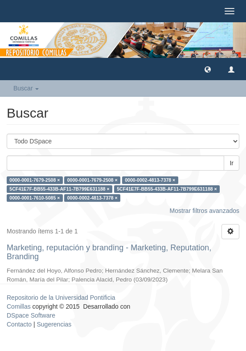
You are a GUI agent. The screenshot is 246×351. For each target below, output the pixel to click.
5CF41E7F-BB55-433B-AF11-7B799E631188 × (59, 189)
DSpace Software (31, 315)
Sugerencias (54, 324)
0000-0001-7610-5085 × (34, 197)
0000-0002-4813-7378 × (150, 180)
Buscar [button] (26, 88)
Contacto (19, 324)
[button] (208, 69)
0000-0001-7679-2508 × (34, 180)
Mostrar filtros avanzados (204, 210)
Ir (232, 163)
